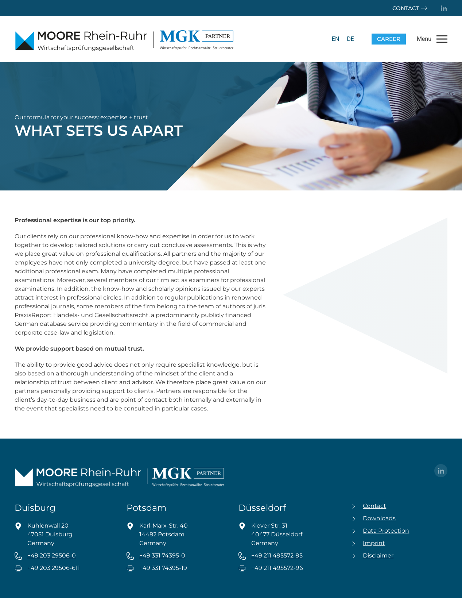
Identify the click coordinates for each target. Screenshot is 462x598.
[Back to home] (124, 39)
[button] (432, 39)
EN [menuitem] (335, 38)
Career (388, 38)
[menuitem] (335, 39)
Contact (405, 8)
